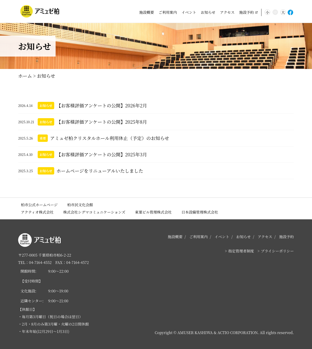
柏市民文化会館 (80, 204)
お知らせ (208, 12)
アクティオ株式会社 (37, 212)
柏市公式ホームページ (39, 204)
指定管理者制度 (241, 251)
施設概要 (146, 12)
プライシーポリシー (277, 251)
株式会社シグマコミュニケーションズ (94, 212)
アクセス (227, 12)
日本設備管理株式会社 (200, 212)
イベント (189, 12)
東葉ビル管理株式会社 (153, 212)
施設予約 (246, 12)
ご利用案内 (168, 12)
